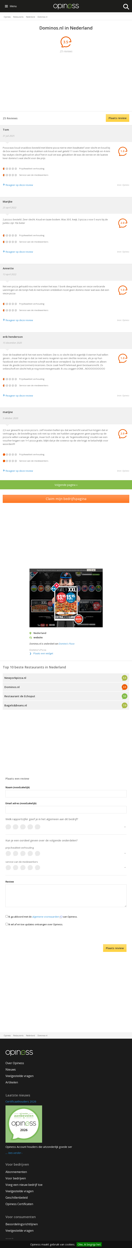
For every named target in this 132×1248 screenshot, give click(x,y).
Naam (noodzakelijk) (17, 787)
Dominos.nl (12, 687)
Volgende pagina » (66, 485)
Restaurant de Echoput (19, 696)
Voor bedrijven (15, 1178)
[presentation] (66, 937)
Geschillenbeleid (16, 1198)
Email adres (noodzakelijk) (20, 803)
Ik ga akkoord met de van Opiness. (41, 916)
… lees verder (13, 1152)
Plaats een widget (43, 653)
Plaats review (118, 118)
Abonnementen (16, 1172)
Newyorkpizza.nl (15, 678)
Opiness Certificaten (19, 1204)
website (38, 637)
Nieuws (10, 1069)
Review (9, 881)
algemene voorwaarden (47, 916)
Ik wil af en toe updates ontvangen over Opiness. (34, 924)
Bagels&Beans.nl (15, 705)
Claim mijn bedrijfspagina (66, 498)
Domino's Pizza (66, 643)
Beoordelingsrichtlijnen (21, 1224)
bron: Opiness (123, 184)
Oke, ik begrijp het (89, 1244)
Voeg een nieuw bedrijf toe (23, 1185)
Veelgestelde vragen (19, 1076)
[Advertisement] (68, 82)
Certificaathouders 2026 (20, 1101)
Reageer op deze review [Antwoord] (18, 185)
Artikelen (11, 1082)
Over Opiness (14, 1063)
